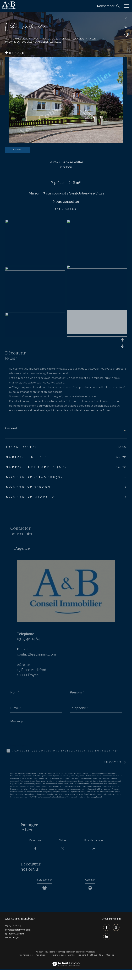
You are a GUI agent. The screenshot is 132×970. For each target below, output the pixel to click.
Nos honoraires (25, 956)
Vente (45, 38)
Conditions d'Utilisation (75, 797)
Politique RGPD (96, 956)
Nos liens (82, 956)
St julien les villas (73, 38)
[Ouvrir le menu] (126, 6)
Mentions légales (58, 956)
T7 (100, 38)
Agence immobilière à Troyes (22, 38)
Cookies (110, 956)
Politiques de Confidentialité (51, 797)
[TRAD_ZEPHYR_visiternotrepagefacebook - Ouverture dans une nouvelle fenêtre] (105, 929)
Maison (92, 38)
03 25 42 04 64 (28, 639)
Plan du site (41, 956)
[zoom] (35, 222)
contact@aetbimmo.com (36, 654)
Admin (71, 956)
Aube (55, 38)
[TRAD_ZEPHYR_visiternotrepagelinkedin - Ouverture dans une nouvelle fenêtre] (105, 937)
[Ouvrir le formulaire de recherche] (108, 6)
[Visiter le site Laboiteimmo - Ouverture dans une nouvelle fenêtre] (66, 962)
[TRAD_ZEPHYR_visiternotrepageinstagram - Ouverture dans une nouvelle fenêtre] (115, 929)
